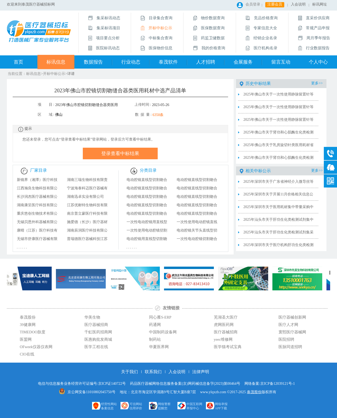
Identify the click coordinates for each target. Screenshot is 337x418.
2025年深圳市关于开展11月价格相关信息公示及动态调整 (278, 196)
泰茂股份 (254, 392)
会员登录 (252, 4)
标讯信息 (55, 62)
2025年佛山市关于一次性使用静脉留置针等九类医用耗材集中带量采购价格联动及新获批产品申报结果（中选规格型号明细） (278, 109)
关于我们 (129, 371)
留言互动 (280, 62)
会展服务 (243, 62)
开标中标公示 (54, 74)
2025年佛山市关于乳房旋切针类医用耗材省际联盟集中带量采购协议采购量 (278, 147)
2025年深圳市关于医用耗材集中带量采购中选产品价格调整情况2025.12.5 (278, 209)
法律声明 (200, 371)
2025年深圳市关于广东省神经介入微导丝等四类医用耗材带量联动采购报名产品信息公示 (278, 184)
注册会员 (274, 4)
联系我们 (153, 371)
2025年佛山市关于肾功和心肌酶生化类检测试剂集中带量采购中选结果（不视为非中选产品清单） (278, 160)
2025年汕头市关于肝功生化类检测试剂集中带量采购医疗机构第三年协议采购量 (278, 222)
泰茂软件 (168, 62)
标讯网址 (319, 4)
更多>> (317, 83)
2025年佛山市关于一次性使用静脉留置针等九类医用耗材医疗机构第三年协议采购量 (278, 96)
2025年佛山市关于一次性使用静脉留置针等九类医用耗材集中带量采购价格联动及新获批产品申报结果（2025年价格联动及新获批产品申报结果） (278, 122)
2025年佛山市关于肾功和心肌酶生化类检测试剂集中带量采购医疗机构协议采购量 (278, 134)
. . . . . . (22, 247)
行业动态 (130, 62)
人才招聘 (205, 62)
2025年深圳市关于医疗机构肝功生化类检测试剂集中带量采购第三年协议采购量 (278, 247)
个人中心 (318, 62)
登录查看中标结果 (120, 153)
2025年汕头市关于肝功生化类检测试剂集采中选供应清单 (278, 234)
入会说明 (298, 4)
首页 (18, 62)
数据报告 (93, 62)
